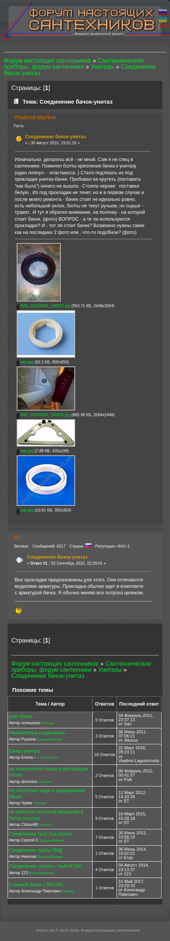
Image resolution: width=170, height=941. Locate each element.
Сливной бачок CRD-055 (36, 884)
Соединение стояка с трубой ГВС (45, 866)
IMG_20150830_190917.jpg (43, 305)
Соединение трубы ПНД (35, 850)
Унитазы (47, 723)
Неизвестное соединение (37, 733)
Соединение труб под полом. (41, 834)
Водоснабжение (49, 739)
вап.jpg (25, 362)
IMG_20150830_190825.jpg (43, 414)
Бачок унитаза (24, 751)
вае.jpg (25, 450)
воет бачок (21, 716)
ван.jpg (25, 510)
